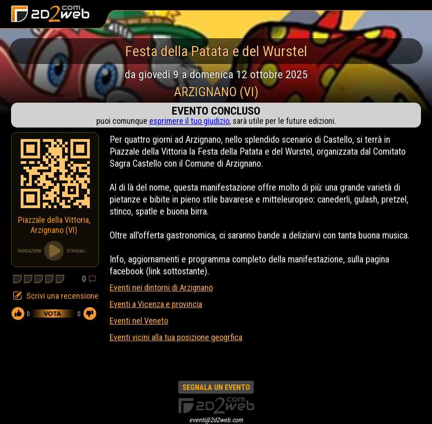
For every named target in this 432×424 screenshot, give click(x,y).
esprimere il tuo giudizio (189, 121)
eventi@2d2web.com (216, 420)
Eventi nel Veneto (139, 320)
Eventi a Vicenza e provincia (156, 304)
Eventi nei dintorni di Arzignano (161, 287)
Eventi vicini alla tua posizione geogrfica (176, 337)
